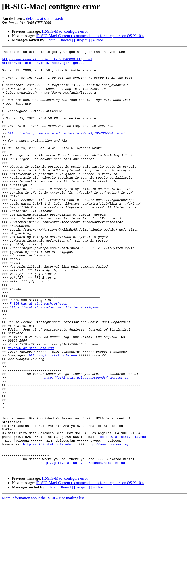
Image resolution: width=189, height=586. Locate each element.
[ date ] (52, 40)
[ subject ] (82, 40)
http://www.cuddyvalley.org (111, 523)
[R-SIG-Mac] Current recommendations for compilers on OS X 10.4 (90, 36)
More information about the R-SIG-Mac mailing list (43, 582)
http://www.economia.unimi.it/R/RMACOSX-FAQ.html (47, 61)
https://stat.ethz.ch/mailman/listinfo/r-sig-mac (55, 359)
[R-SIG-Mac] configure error (65, 31)
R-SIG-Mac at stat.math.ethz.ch (38, 354)
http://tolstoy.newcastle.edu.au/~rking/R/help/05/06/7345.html (66, 150)
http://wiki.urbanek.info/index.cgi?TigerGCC (43, 65)
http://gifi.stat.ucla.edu (53, 416)
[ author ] (98, 40)
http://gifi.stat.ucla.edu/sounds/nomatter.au (86, 443)
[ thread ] (66, 40)
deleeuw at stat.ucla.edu (45, 18)
